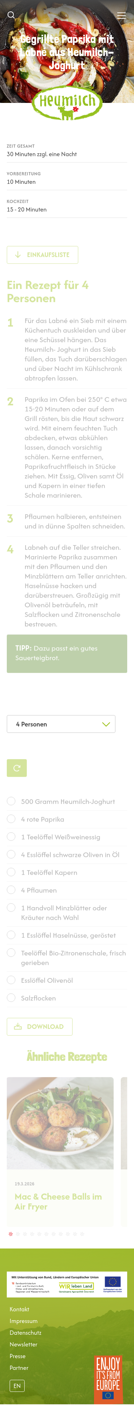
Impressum (24, 1321)
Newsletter (24, 1344)
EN (17, 1386)
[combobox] (61, 724)
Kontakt (19, 1309)
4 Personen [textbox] (31, 724)
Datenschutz (25, 1332)
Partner (19, 1368)
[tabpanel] (60, 1166)
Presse (18, 1356)
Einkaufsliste (48, 268)
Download (45, 1040)
